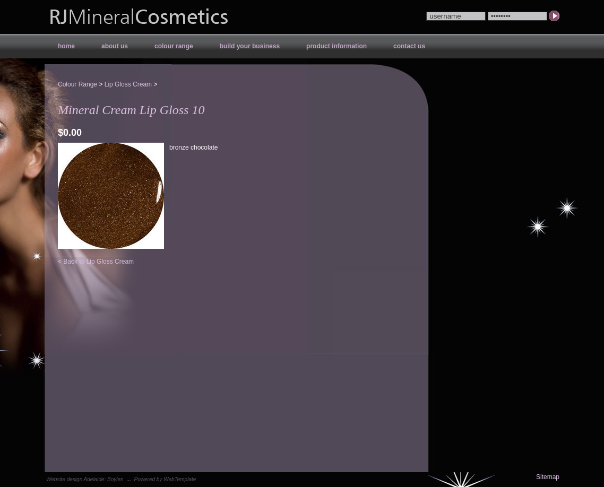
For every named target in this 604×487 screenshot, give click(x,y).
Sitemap (547, 477)
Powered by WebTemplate (165, 479)
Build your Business (250, 46)
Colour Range (173, 46)
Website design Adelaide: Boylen (85, 479)
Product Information (336, 46)
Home (66, 46)
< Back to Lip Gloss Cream (96, 261)
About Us (114, 46)
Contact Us (409, 46)
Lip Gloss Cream (128, 84)
